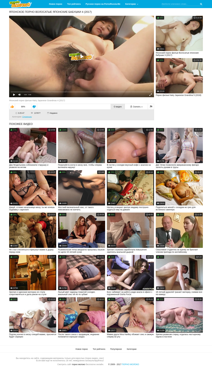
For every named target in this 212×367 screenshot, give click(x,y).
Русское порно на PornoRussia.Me (103, 4)
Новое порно (55, 4)
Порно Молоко (130, 364)
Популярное (116, 349)
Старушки (27, 117)
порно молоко (78, 364)
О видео (118, 106)
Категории (130, 4)
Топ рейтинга (74, 4)
